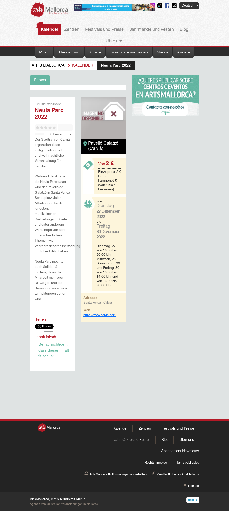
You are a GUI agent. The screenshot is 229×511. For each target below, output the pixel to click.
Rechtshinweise (156, 463)
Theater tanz (69, 52)
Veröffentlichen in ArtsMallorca (178, 474)
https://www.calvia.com (99, 315)
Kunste (95, 52)
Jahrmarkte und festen (129, 52)
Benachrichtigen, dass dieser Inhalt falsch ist (53, 350)
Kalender (49, 30)
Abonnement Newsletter (180, 451)
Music (44, 52)
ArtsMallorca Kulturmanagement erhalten (118, 474)
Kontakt (142, 5)
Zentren (71, 30)
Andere (183, 52)
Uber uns (114, 41)
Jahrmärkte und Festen (152, 30)
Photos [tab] (40, 80)
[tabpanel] (78, 87)
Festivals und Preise (104, 30)
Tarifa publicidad (188, 463)
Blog (184, 30)
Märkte (162, 52)
